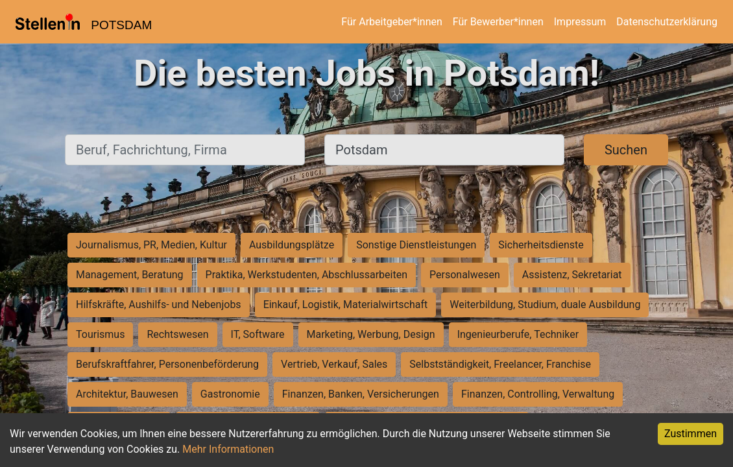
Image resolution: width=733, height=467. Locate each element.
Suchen (626, 150)
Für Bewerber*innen (498, 22)
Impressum (580, 22)
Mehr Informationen (228, 449)
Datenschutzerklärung (666, 22)
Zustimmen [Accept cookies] (690, 433)
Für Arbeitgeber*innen (391, 22)
